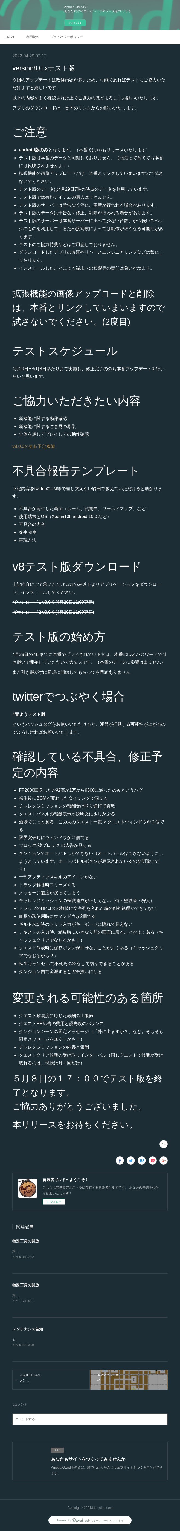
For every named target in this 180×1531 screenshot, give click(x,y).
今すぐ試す (75, 22)
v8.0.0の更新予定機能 (33, 446)
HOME (10, 37)
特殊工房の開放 (25, 1241)
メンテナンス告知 (27, 1330)
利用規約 (32, 37)
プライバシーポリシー (66, 37)
